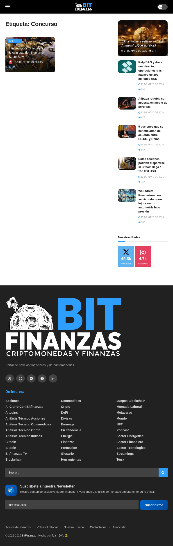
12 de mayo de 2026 (151, 84)
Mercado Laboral (129, 406)
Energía (67, 436)
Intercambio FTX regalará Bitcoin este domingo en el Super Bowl (26, 52)
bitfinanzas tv (16, 453)
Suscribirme (154, 505)
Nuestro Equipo (74, 527)
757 (141, 182)
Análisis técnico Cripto (23, 430)
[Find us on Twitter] (9, 378)
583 (141, 222)
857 (141, 150)
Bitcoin (15, 41)
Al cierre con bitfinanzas (24, 406)
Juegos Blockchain (130, 401)
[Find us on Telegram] (31, 378)
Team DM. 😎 (60, 535)
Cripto (65, 406)
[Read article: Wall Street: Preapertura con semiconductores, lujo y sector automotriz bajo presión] (127, 195)
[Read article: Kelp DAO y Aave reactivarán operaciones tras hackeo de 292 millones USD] (127, 66)
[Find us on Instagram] (20, 378)
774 (152, 51)
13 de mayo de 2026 (151, 112)
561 (141, 89)
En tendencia (71, 430)
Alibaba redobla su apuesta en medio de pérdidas (152, 102)
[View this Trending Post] (10, 62)
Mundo (121, 418)
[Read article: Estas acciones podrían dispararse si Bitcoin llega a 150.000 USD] (127, 163)
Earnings (68, 424)
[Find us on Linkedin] (53, 378)
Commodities (71, 401)
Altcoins (11, 412)
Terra (120, 459)
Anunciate (118, 527)
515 (12, 67)
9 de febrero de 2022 (29, 62)
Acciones (12, 401)
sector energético (129, 436)
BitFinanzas (29, 535)
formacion (69, 448)
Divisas (66, 418)
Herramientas (71, 459)
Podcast (122, 430)
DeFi (64, 412)
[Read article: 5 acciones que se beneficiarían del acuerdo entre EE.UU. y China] (127, 131)
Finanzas (68, 442)
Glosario (67, 453)
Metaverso (124, 412)
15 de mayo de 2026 (151, 217)
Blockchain (13, 459)
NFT (119, 424)
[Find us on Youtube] (42, 378)
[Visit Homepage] (83, 6)
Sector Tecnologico (131, 448)
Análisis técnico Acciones (25, 418)
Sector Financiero (129, 442)
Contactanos (98, 527)
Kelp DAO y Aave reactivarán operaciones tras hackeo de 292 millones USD (150, 70)
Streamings (125, 453)
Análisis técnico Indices (23, 436)
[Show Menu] (7, 7)
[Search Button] (163, 472)
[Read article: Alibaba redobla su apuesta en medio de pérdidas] (127, 103)
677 (141, 117)
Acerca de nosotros (18, 527)
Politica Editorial (47, 527)
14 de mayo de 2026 (134, 51)
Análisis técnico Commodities (28, 424)
